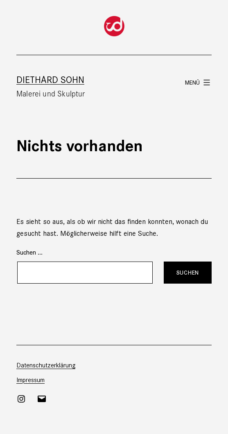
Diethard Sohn (50, 79)
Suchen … (29, 252)
